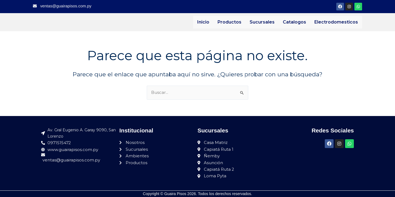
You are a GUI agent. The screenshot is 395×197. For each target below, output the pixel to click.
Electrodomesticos (336, 22)
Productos (229, 22)
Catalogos (294, 22)
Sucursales (262, 22)
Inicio (203, 22)
